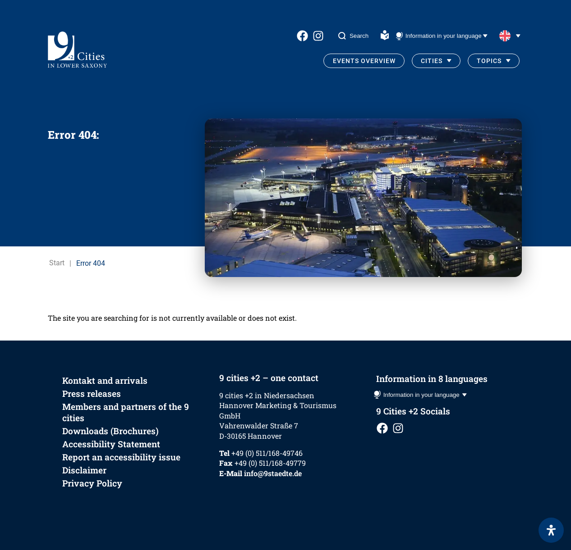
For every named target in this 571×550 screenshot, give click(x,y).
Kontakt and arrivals (104, 380)
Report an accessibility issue (121, 457)
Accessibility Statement (111, 444)
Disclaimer (84, 470)
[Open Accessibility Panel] (551, 530)
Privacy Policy (92, 483)
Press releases (91, 393)
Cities (431, 60)
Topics (489, 60)
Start (56, 263)
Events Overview (364, 60)
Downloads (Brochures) (110, 430)
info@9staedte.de (273, 473)
